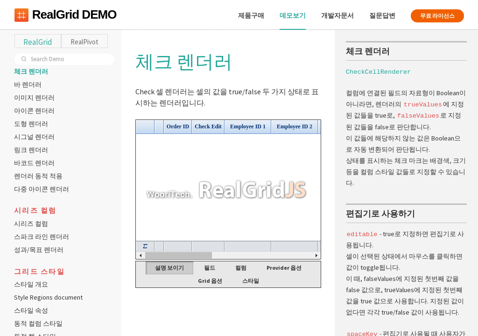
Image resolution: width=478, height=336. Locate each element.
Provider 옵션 (284, 267)
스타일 (250, 280)
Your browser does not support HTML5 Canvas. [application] (228, 189)
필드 (209, 267)
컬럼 (240, 267)
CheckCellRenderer (378, 71)
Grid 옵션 (210, 280)
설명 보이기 (169, 267)
